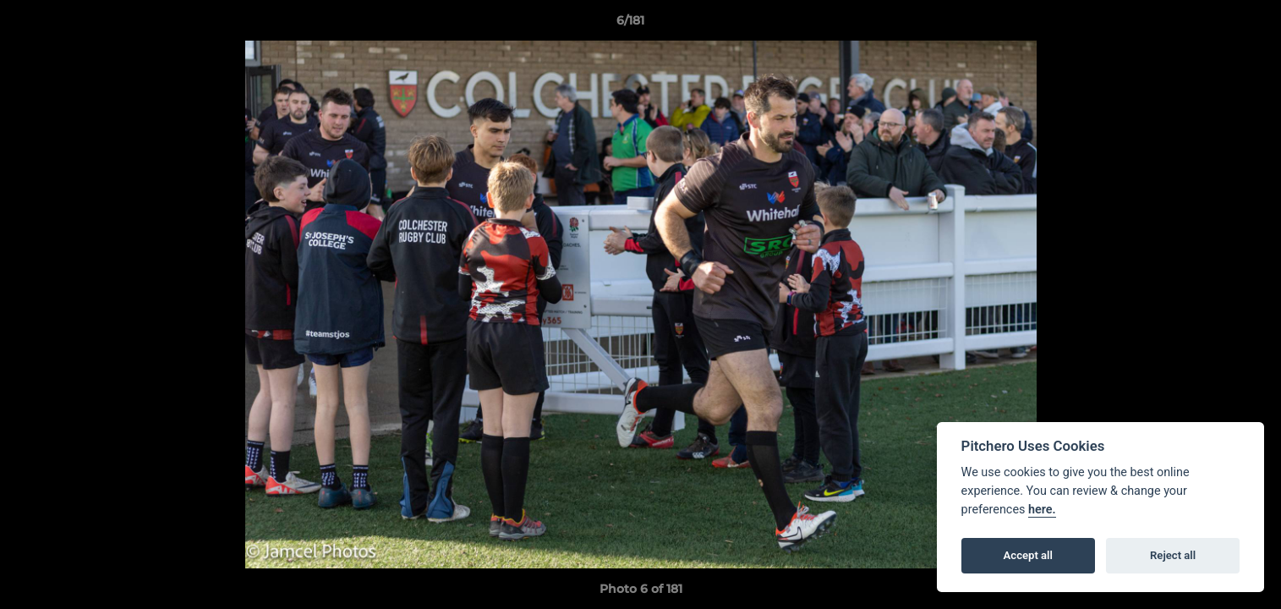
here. (1042, 509)
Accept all (1028, 555)
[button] (1210, 24)
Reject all (1173, 555)
